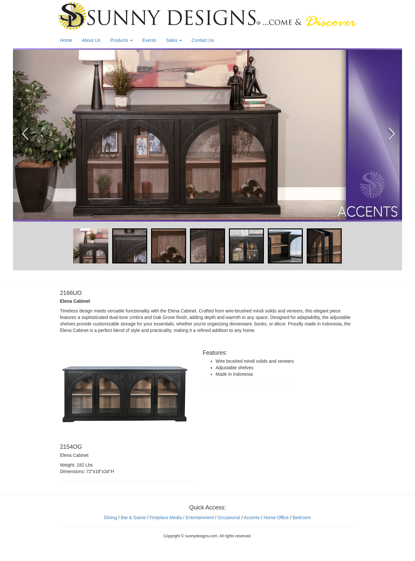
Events (149, 40)
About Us (91, 40)
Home (66, 40)
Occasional (229, 517)
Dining (110, 517)
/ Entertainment (198, 517)
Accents (251, 517)
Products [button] (121, 40)
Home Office (276, 517)
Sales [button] (174, 40)
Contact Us (203, 40)
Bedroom (301, 517)
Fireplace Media (165, 517)
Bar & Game (133, 517)
